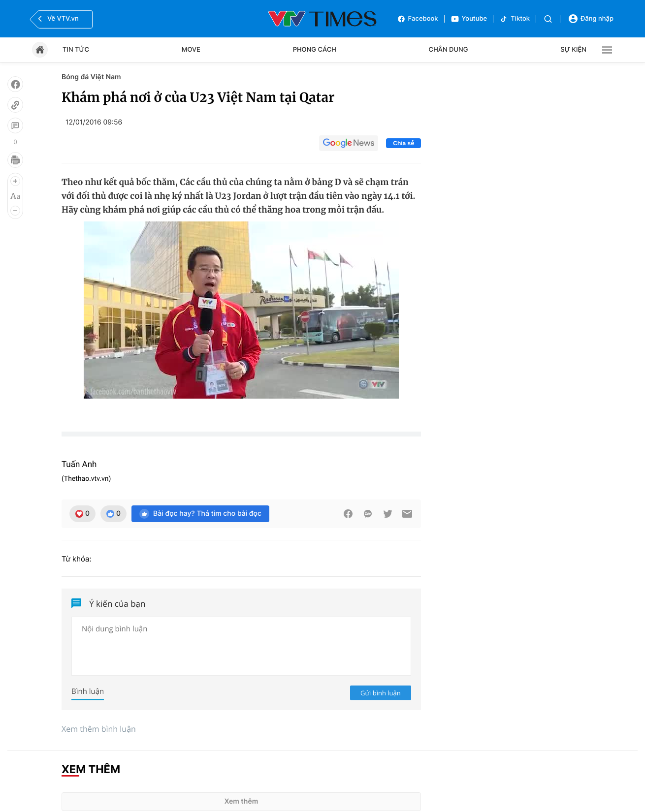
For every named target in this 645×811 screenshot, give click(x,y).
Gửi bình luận (380, 692)
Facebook (417, 19)
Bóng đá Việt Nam (91, 77)
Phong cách (314, 50)
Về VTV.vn (57, 18)
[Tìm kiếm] (548, 19)
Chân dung (448, 50)
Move (191, 50)
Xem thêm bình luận (99, 729)
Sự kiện (573, 50)
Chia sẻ (403, 143)
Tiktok (514, 19)
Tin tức (76, 50)
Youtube (469, 19)
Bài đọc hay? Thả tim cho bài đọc (200, 514)
